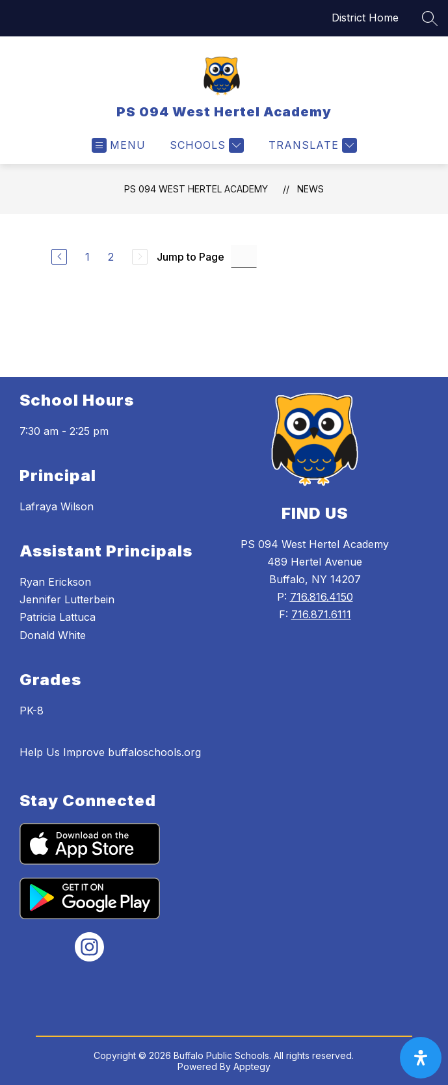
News (310, 188)
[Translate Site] (311, 145)
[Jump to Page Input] (244, 256)
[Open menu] (119, 145)
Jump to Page (190, 256)
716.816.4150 (321, 596)
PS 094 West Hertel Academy (196, 188)
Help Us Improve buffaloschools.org (110, 752)
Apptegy (251, 1066)
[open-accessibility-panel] (420, 1057)
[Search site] (430, 18)
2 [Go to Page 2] (111, 256)
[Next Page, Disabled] (140, 257)
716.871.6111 (321, 614)
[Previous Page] (59, 257)
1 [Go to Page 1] (87, 256)
